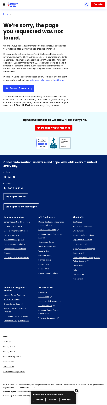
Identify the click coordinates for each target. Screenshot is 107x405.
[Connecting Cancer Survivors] (16, 316)
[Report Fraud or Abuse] (82, 239)
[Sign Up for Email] (15, 196)
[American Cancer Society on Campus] (53, 235)
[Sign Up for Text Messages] (21, 206)
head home (58, 79)
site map (45, 79)
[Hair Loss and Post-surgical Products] (19, 310)
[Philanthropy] (43, 264)
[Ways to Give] (43, 251)
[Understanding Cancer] (13, 226)
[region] (53, 397)
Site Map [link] (7, 341)
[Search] (86, 4)
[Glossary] (7, 253)
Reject (52, 399)
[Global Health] (78, 265)
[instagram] (9, 177)
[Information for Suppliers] (83, 235)
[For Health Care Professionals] (16, 257)
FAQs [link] (5, 336)
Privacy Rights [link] (9, 351)
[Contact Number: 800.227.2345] (53, 188)
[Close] (76, 391)
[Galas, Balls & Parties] (47, 246)
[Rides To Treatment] (12, 299)
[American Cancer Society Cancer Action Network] (88, 259)
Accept (39, 399)
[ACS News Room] (46, 305)
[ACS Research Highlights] (14, 239)
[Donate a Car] (43, 268)
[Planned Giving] (44, 259)
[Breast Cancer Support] (13, 304)
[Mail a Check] (78, 278)
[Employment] (78, 230)
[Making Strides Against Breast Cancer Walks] (53, 223)
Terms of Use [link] (8, 366)
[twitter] (5, 177)
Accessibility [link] (8, 361)
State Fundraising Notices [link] (14, 371)
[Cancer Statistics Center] (50, 301)
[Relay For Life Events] (48, 229)
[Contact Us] (77, 222)
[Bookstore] (42, 292)
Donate (98, 4)
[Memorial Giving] (45, 255)
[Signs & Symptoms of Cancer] (16, 230)
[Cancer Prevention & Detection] (17, 222)
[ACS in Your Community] (82, 226)
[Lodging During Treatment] (14, 295)
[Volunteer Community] (49, 318)
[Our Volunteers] (79, 274)
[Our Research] (78, 253)
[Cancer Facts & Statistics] (14, 244)
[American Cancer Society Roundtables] (53, 311)
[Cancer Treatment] (11, 235)
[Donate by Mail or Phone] (48, 273)
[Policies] (76, 270)
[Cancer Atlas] (45, 296)
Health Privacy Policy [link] (12, 356)
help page (35, 79)
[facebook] (14, 177)
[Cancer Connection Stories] (15, 248)
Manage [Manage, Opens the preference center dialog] (66, 399)
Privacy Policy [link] (9, 346)
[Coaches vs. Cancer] (46, 242)
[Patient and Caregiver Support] (16, 320)
